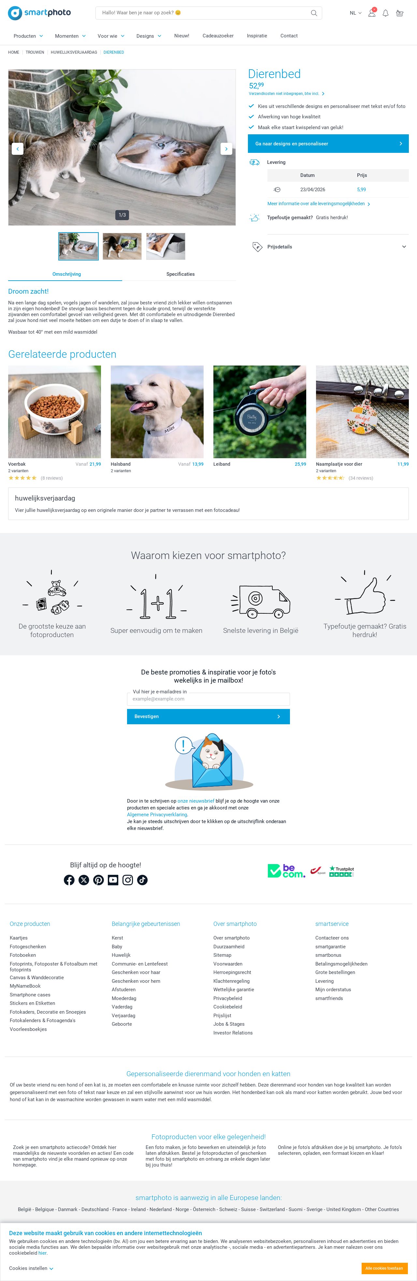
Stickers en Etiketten (32, 1003)
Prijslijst (222, 1016)
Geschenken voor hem (136, 981)
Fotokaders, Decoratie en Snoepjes (48, 1012)
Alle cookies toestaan (384, 1268)
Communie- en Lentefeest (140, 964)
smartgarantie (330, 947)
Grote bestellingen (335, 972)
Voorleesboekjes (28, 1029)
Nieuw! (181, 36)
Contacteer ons (332, 938)
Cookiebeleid (227, 1007)
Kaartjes (19, 938)
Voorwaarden (227, 964)
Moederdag (124, 998)
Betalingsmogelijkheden (341, 964)
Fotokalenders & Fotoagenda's (43, 1020)
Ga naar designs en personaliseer (291, 144)
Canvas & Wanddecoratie (37, 978)
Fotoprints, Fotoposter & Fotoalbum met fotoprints (53, 967)
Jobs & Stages (229, 1024)
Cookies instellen (31, 1268)
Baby (117, 947)
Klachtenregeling (231, 981)
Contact (289, 36)
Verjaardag (123, 1016)
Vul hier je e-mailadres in (160, 692)
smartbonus (328, 955)
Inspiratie (257, 36)
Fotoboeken (23, 955)
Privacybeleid (227, 998)
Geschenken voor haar (136, 972)
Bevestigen (147, 716)
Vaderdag (122, 1007)
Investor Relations (233, 1033)
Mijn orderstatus (333, 990)
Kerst (117, 938)
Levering (324, 981)
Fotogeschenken (28, 947)
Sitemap (222, 955)
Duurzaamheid (228, 947)
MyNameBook (25, 986)
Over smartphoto (231, 938)
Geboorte (122, 1024)
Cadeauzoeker (218, 36)
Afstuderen (124, 990)
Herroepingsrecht (232, 972)
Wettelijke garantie (233, 990)
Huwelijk (121, 955)
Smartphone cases (30, 995)
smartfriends (329, 998)
